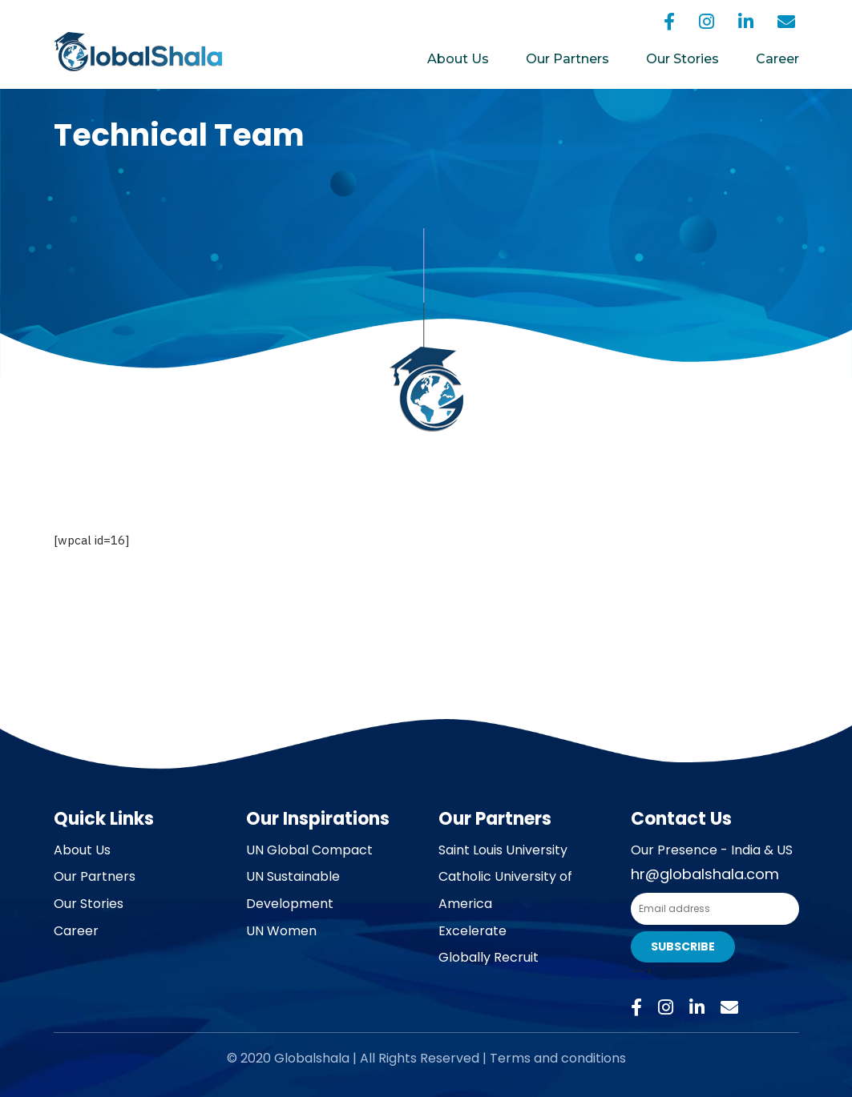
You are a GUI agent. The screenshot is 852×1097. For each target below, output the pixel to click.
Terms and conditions (558, 1058)
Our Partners (567, 58)
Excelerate (472, 931)
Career (777, 58)
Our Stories (682, 58)
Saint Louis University (502, 850)
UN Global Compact (309, 850)
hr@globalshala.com (705, 874)
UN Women (281, 931)
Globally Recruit (488, 957)
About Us (458, 58)
